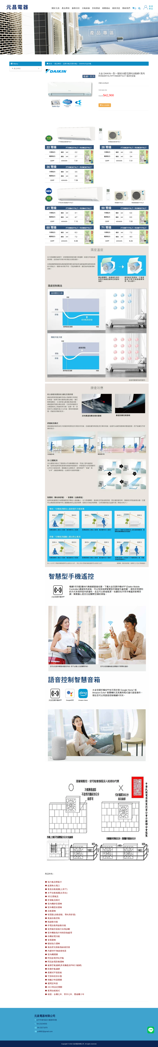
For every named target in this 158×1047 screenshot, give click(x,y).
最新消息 (116, 8)
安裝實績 (96, 8)
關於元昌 (56, 8)
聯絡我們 (126, 8)
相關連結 (106, 8)
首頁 (49, 64)
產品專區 (66, 8)
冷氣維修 (86, 8)
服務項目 (76, 8)
